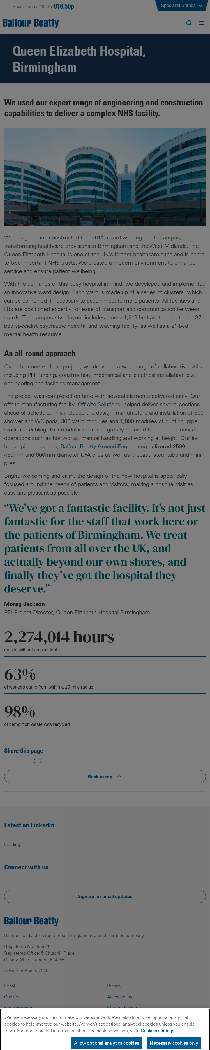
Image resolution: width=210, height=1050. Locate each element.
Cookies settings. (158, 1036)
